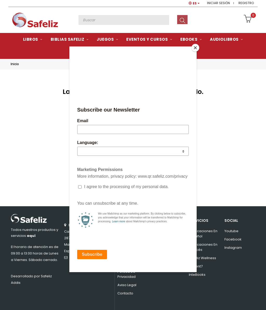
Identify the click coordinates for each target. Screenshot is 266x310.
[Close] (195, 48)
